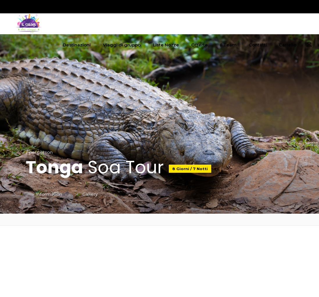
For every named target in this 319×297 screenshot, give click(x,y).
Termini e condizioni (256, 256)
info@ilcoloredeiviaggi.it (159, 241)
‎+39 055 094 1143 (159, 259)
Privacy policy (256, 241)
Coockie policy (256, 249)
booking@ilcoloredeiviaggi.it (159, 249)
